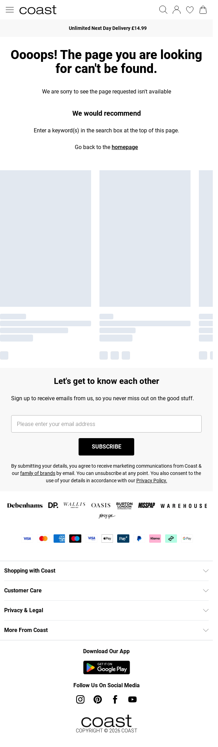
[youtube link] (132, 699)
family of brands (37, 473)
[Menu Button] (10, 10)
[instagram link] (80, 699)
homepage (125, 147)
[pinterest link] (98, 699)
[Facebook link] (115, 699)
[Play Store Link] (106, 667)
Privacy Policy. (151, 480)
